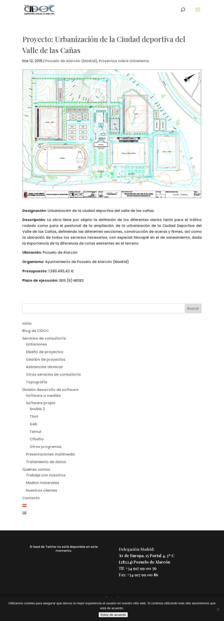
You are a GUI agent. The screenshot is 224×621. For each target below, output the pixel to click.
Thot (34, 416)
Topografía (36, 382)
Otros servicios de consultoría (53, 374)
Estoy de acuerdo (113, 615)
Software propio (40, 402)
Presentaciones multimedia (50, 454)
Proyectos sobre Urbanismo (124, 60)
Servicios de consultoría (44, 338)
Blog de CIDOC (35, 330)
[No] (217, 609)
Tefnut (35, 431)
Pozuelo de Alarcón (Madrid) (71, 60)
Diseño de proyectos (44, 351)
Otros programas (46, 446)
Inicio (27, 323)
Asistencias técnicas (44, 366)
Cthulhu (37, 439)
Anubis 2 (37, 408)
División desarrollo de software (50, 389)
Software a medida (43, 395)
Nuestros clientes (41, 490)
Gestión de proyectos (45, 359)
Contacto (31, 498)
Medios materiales (42, 482)
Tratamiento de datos (46, 461)
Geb (33, 424)
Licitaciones (36, 344)
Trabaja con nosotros (46, 475)
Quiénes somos (36, 469)
